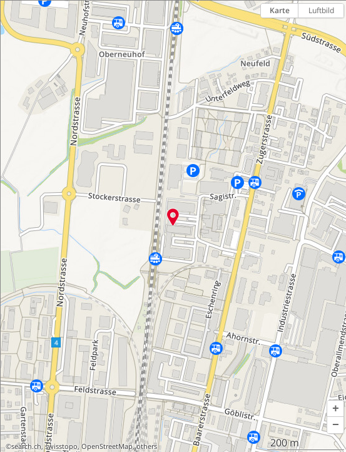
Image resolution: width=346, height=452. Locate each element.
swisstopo (61, 446)
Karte (280, 10)
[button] (335, 409)
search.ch (26, 446)
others (146, 446)
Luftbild (321, 10)
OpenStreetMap (107, 446)
